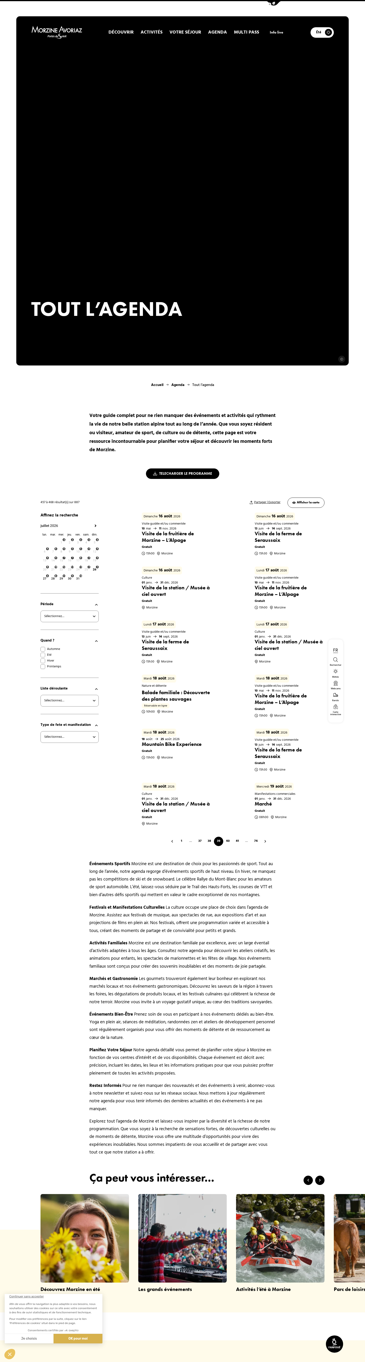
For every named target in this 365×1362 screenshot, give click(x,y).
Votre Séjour (185, 32)
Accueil (157, 385)
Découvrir (121, 32)
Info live (276, 32)
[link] (334, 1344)
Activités (151, 32)
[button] (274, 3)
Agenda (217, 32)
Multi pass (246, 32)
